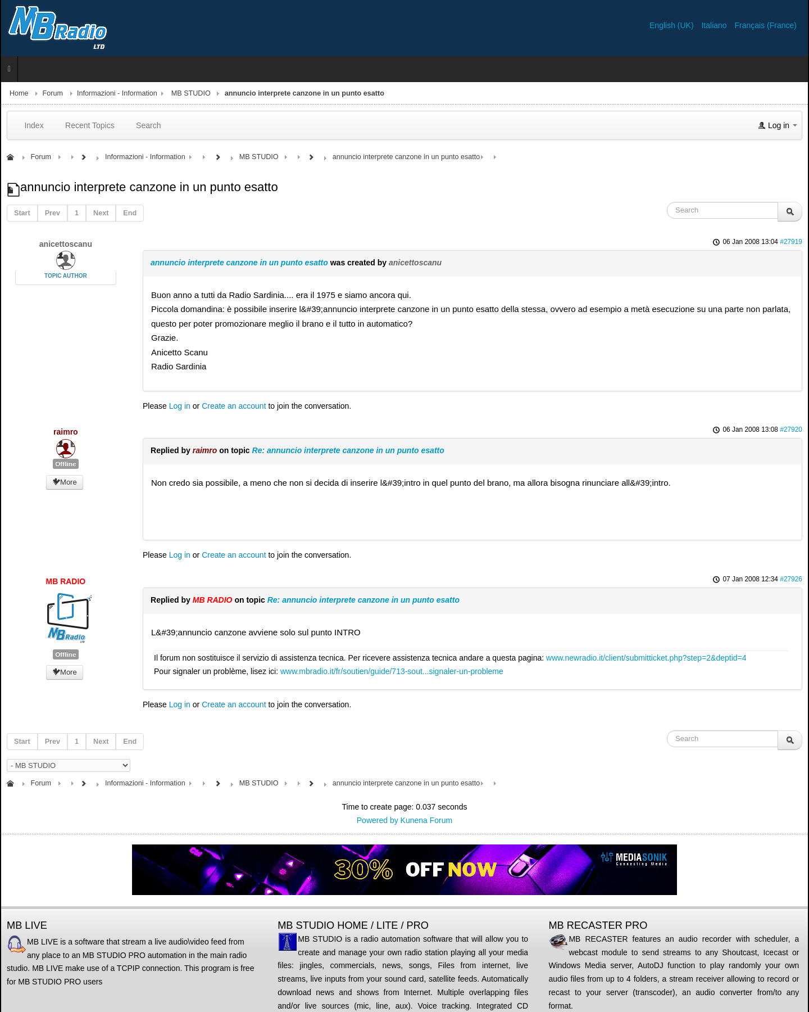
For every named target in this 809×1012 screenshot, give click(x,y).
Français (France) (766, 25)
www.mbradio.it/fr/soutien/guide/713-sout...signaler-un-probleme (391, 671)
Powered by (377, 820)
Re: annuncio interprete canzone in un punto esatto (348, 450)
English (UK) (672, 25)
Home (19, 93)
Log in (179, 405)
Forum (53, 93)
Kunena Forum (427, 820)
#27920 (791, 429)
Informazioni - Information (117, 93)
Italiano (715, 25)
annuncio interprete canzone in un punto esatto (239, 262)
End (130, 213)
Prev (52, 213)
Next (100, 213)
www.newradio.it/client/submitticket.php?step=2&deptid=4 (646, 657)
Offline (65, 464)
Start (22, 213)
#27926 (791, 579)
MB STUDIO (191, 93)
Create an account (234, 405)
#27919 (791, 242)
